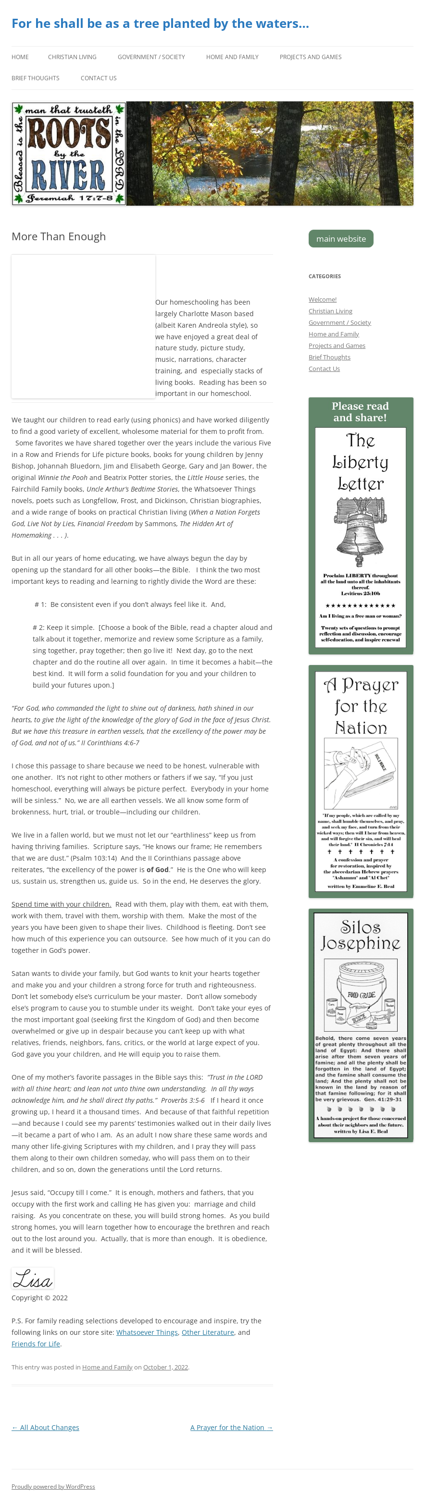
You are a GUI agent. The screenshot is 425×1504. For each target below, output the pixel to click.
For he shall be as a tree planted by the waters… (160, 23)
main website (341, 238)
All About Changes (45, 1427)
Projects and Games (311, 57)
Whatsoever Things (147, 1332)
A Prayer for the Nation (231, 1427)
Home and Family (232, 57)
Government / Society (151, 57)
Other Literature (208, 1332)
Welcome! (323, 299)
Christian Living (72, 57)
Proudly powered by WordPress (53, 1486)
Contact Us (99, 78)
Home (20, 57)
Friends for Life (36, 1343)
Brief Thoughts (36, 78)
